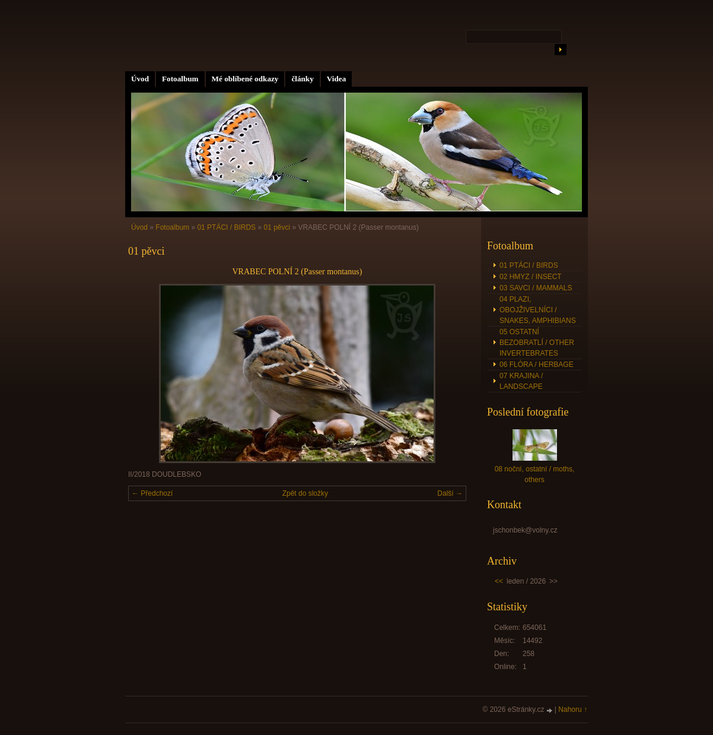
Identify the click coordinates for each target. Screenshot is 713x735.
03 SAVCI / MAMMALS (535, 288)
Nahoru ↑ (572, 709)
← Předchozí (152, 493)
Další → (450, 493)
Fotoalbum (180, 78)
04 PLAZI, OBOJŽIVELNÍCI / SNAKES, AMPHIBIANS (537, 310)
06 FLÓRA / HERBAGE (536, 364)
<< (499, 581)
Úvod (140, 78)
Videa (336, 78)
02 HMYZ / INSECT (530, 277)
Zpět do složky (305, 493)
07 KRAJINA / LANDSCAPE (521, 381)
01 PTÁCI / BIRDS (226, 227)
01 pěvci (276, 227)
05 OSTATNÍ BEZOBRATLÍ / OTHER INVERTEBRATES (536, 342)
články (302, 78)
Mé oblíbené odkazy (245, 78)
